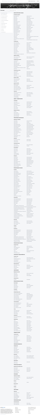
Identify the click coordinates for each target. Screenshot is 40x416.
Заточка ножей (15, 290)
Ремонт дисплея (16, 47)
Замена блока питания (16, 176)
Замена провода (29, 139)
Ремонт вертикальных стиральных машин (19, 38)
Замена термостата (29, 28)
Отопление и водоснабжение (4, 20)
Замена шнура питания (16, 310)
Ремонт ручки (15, 49)
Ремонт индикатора (29, 47)
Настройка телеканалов (29, 106)
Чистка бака (15, 268)
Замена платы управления (17, 328)
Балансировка (28, 35)
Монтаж (28, 249)
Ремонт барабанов (29, 37)
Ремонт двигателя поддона (17, 294)
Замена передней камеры (17, 124)
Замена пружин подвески (30, 27)
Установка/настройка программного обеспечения (20, 211)
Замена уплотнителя (16, 51)
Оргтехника (2, 30)
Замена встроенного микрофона (31, 183)
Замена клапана (28, 326)
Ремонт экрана (28, 189)
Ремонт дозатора (29, 26)
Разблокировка (16, 136)
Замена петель (15, 19)
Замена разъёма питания (17, 126)
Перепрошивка (16, 104)
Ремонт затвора (28, 154)
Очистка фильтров (16, 248)
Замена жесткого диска (29, 112)
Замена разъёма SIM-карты (30, 126)
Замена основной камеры (30, 124)
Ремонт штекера (29, 140)
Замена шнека (28, 284)
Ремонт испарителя (29, 42)
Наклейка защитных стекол (17, 135)
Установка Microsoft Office (30, 211)
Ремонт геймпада (16, 112)
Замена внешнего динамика (17, 125)
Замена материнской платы (30, 160)
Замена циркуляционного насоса (31, 65)
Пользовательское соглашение (32, 408)
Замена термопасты (16, 184)
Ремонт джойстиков (29, 111)
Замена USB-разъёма (16, 154)
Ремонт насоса (28, 320)
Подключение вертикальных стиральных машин (32, 36)
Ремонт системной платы (17, 223)
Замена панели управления (17, 87)
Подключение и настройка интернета (31, 240)
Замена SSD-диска (29, 182)
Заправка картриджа (16, 397)
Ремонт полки (15, 48)
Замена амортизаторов (29, 21)
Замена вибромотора (29, 158)
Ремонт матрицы (16, 107)
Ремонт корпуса (16, 50)
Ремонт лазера (28, 392)
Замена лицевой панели (17, 26)
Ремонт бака (28, 268)
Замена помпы (15, 326)
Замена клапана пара (16, 311)
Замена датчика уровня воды (17, 28)
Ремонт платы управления (30, 93)
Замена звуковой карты (29, 173)
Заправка (28, 50)
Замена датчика (28, 267)
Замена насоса (15, 18)
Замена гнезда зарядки (29, 134)
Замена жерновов (29, 328)
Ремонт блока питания (16, 392)
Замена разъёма (16, 275)
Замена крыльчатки (29, 336)
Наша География (17, 412)
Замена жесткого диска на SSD (30, 174)
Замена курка (15, 348)
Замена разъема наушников (30, 161)
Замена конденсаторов (16, 379)
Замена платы (15, 273)
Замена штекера (16, 140)
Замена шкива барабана (17, 27)
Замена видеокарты (29, 191)
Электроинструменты (3, 26)
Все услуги (16, 407)
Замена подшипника (16, 349)
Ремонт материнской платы (17, 132)
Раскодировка (28, 279)
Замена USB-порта (16, 182)
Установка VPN (28, 212)
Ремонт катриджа (29, 398)
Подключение (15, 37)
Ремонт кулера (15, 203)
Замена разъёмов (16, 175)
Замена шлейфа (16, 192)
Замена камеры (16, 158)
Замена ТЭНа (15, 81)
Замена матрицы (16, 144)
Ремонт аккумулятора (16, 190)
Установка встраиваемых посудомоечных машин (20, 67)
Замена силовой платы (29, 327)
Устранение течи (29, 305)
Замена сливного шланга (17, 21)
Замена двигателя (16, 286)
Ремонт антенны (16, 108)
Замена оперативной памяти (17, 173)
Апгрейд (15, 204)
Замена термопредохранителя (17, 316)
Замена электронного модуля (30, 18)
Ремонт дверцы (16, 66)
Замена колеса (28, 335)
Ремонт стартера (16, 355)
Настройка (28, 135)
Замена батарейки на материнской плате (19, 205)
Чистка (27, 67)
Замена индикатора (29, 321)
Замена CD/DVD (16, 202)
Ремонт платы (15, 106)
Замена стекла (28, 88)
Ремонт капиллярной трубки (30, 49)
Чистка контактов (16, 93)
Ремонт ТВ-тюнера (29, 104)
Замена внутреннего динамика (30, 125)
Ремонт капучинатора (29, 329)
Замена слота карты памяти (30, 153)
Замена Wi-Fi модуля (16, 166)
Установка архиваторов (17, 213)
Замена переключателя (29, 72)
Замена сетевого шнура (29, 71)
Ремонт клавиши (29, 306)
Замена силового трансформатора (18, 293)
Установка (28, 51)
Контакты (29, 412)
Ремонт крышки (29, 316)
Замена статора (16, 350)
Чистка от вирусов (29, 204)
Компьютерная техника (4, 17)
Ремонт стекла (15, 134)
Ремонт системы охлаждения (30, 172)
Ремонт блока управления (17, 105)
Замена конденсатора (16, 64)
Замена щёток (15, 20)
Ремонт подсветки (29, 107)
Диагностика (15, 36)
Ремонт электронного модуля (17, 88)
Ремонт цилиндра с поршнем (30, 355)
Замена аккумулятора (29, 157)
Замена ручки (15, 72)
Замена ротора (28, 349)
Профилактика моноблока (17, 241)
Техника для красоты (3, 27)
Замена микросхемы (29, 348)
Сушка (27, 175)
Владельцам (16, 408)
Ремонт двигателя (29, 20)
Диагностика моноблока (17, 240)
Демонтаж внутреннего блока (30, 250)
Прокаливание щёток (16, 351)
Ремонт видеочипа (29, 176)
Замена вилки (15, 284)
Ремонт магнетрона (16, 295)
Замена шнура (15, 285)
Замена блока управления (30, 266)
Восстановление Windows (30, 205)
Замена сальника (29, 29)
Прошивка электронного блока (30, 64)
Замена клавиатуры (16, 172)
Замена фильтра (29, 19)
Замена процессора (29, 166)
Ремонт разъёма (29, 105)
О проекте (29, 413)
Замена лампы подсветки (30, 181)
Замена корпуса (28, 148)
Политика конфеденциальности (32, 407)
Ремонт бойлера (16, 329)
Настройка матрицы (16, 153)
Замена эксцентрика (16, 372)
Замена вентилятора (16, 82)
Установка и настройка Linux (30, 213)
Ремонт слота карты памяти (30, 273)
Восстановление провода (17, 139)
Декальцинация (16, 321)
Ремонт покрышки (29, 404)
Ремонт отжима (16, 35)
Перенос (28, 382)
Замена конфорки (16, 71)
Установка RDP (15, 212)
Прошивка (15, 111)
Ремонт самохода (16, 341)
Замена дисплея (16, 148)
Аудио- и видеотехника (4, 14)
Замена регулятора (29, 85)
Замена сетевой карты (29, 184)
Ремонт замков (28, 38)
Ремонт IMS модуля (16, 378)
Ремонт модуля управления (30, 48)
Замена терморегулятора (30, 81)
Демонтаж (28, 66)
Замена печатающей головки (30, 397)
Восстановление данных (30, 132)
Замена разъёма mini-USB (30, 127)
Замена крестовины (16, 29)
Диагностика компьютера (30, 214)
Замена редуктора (16, 342)
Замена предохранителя (17, 247)
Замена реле (28, 86)
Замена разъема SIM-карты (17, 161)
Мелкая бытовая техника (4, 23)
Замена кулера (28, 192)
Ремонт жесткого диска (16, 189)
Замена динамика (16, 159)
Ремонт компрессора (16, 42)
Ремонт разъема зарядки (30, 144)
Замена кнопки (28, 287)
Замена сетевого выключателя (17, 92)
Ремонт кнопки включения (30, 133)
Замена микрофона (16, 127)
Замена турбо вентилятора (30, 257)
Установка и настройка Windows (18, 214)
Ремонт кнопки (15, 276)
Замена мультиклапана (16, 327)
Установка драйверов (29, 241)
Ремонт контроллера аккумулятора (18, 191)
